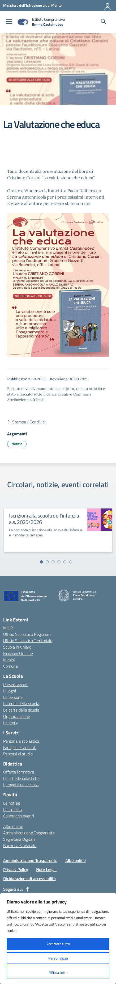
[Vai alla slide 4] (59, 562)
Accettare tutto (58, 944)
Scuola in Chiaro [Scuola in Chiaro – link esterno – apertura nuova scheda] (17, 647)
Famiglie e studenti (19, 747)
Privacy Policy (15, 869)
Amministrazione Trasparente (29, 833)
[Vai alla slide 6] (70, 562)
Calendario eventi (18, 816)
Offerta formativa (18, 772)
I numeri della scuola (21, 703)
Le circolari (12, 809)
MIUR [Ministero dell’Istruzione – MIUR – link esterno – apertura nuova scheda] (8, 628)
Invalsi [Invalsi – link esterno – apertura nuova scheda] (9, 660)
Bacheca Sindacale (19, 845)
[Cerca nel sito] (103, 22)
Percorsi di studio (18, 754)
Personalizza (58, 958)
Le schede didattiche (21, 778)
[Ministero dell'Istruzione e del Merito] (32, 5)
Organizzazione (16, 716)
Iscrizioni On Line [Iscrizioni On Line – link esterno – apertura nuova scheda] (18, 653)
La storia (10, 723)
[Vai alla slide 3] (53, 562)
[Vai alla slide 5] (64, 562)
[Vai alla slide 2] (47, 562)
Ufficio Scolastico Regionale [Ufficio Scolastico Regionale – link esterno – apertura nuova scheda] (27, 634)
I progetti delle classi (21, 784)
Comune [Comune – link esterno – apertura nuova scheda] (10, 666)
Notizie (16, 444)
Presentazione (15, 684)
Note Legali (46, 869)
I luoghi (9, 691)
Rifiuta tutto (58, 972)
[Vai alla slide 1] (41, 562)
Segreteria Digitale (19, 839)
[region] (58, 938)
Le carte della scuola (21, 710)
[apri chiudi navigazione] (9, 22)
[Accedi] (108, 5)
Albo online (13, 826)
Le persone (13, 697)
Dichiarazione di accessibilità (29, 878)
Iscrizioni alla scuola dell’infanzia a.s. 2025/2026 (44, 518)
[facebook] (27, 889)
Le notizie (11, 803)
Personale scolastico (21, 741)
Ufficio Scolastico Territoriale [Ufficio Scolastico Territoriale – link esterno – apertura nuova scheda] (27, 640)
